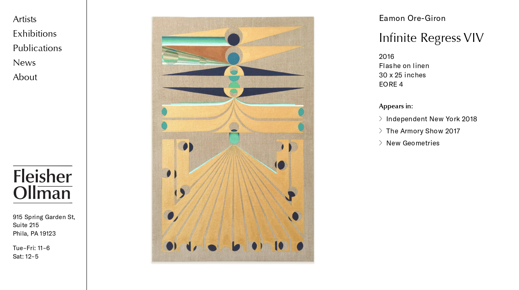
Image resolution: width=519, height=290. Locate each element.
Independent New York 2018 (432, 118)
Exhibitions (35, 33)
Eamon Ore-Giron (412, 18)
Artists (25, 19)
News (24, 62)
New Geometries (413, 143)
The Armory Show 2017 (423, 130)
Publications (37, 48)
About (25, 77)
